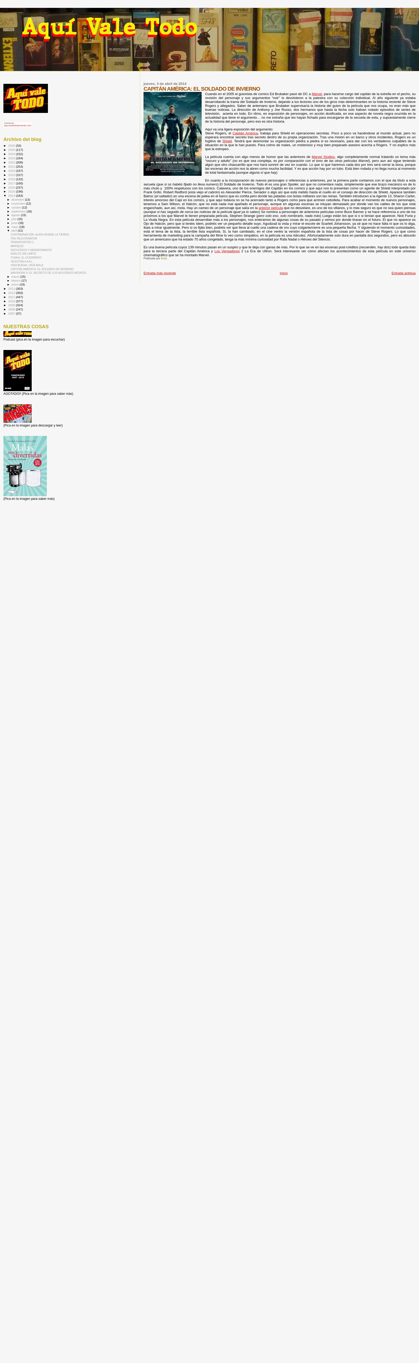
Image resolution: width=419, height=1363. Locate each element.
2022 (12, 162)
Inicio (284, 273)
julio (15, 219)
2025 (12, 149)
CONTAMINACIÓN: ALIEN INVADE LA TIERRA (39, 234)
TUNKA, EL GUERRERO (25, 257)
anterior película (271, 208)
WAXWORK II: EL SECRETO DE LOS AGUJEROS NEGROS (48, 272)
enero (16, 284)
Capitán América (245, 133)
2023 (12, 158)
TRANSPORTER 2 (22, 242)
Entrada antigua (404, 273)
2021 (12, 166)
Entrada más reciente (160, 273)
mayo (15, 226)
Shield (227, 141)
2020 (12, 170)
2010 (12, 301)
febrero (16, 280)
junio (15, 223)
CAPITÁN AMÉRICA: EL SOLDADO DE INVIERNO (42, 269)
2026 (12, 145)
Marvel (317, 94)
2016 (12, 187)
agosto (16, 215)
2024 (12, 154)
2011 (12, 297)
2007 (12, 313)
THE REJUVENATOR (23, 238)
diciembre (18, 199)
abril (15, 230)
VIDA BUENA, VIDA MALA (26, 265)
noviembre (19, 203)
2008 (12, 309)
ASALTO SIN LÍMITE (23, 253)
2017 (12, 183)
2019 (12, 175)
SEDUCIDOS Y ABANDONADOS (31, 249)
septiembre (19, 211)
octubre (17, 207)
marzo (16, 276)
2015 (12, 191)
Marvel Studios (323, 157)
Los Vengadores (227, 251)
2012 (12, 292)
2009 (12, 305)
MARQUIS (16, 246)
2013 (12, 288)
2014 (12, 195)
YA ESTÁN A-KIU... (22, 261)
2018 (12, 179)
